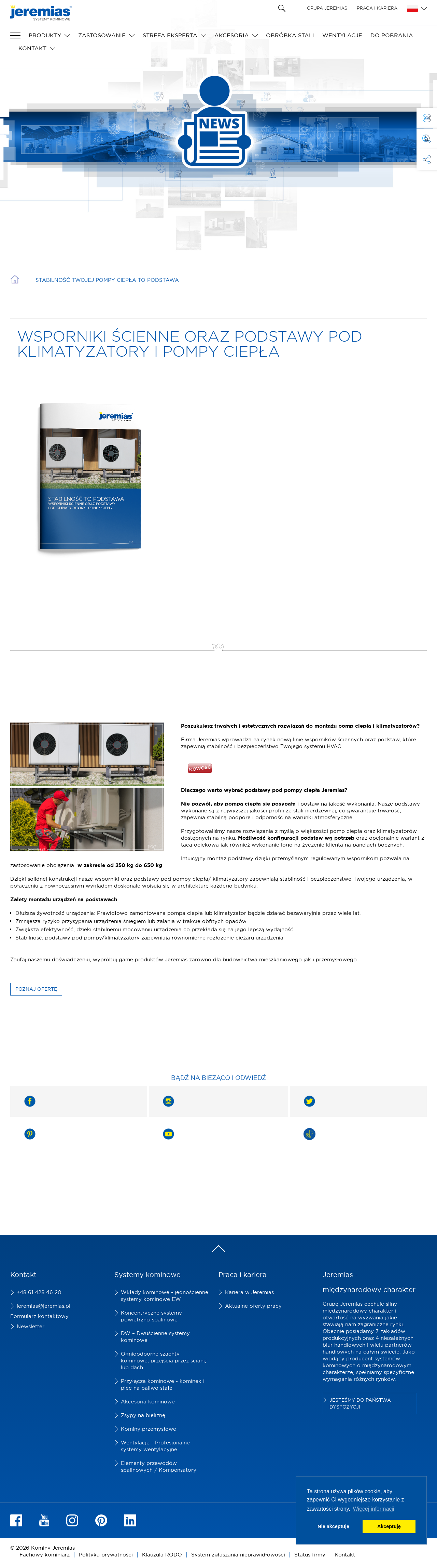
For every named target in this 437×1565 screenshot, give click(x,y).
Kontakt (32, 48)
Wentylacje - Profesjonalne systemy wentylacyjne (155, 1446)
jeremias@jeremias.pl (43, 1306)
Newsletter (30, 1326)
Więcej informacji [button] (373, 1509)
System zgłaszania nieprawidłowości (238, 1554)
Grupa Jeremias (327, 8)
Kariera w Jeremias (249, 1292)
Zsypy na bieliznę (143, 1415)
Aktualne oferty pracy (253, 1306)
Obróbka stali (290, 35)
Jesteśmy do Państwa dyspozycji (360, 1403)
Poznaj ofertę (36, 989)
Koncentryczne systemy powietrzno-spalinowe (151, 1316)
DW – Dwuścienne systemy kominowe (155, 1336)
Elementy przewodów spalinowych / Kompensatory (158, 1466)
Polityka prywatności (106, 1554)
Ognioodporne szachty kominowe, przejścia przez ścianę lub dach (164, 1360)
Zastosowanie (102, 35)
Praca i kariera (377, 8)
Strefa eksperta (170, 35)
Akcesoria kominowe (148, 1401)
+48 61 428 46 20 (39, 1292)
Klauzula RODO (162, 1554)
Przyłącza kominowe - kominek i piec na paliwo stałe (163, 1384)
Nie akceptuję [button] (333, 1526)
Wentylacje (342, 35)
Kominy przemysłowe (148, 1429)
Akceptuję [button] (389, 1526)
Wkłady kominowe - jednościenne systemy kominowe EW (164, 1295)
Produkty (45, 35)
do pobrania (391, 35)
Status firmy (309, 1554)
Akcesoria (231, 35)
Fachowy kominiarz (44, 1554)
